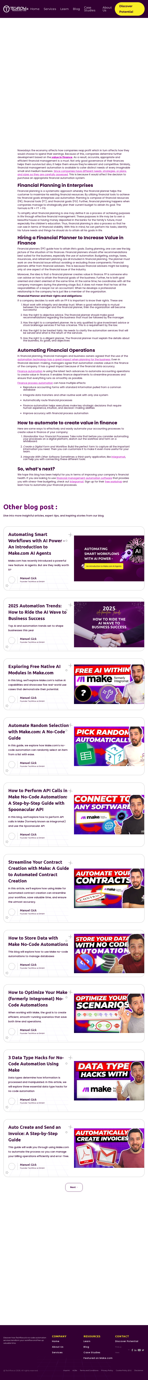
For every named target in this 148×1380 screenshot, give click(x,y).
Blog (76, 9)
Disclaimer (138, 1370)
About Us (107, 9)
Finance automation (30, 371)
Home (35, 9)
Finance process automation (35, 383)
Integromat (118, 457)
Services (50, 9)
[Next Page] (74, 1187)
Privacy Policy (107, 1370)
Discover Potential (126, 8)
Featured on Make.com (98, 1358)
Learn (64, 9)
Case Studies (89, 9)
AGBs (74, 1370)
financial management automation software (84, 478)
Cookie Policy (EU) (123, 1370)
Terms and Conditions (89, 1370)
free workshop (113, 481)
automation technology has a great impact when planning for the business (64, 359)
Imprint (66, 1370)
